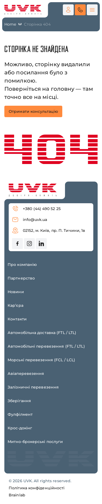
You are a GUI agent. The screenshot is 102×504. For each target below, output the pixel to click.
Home (10, 24)
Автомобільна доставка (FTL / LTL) (42, 332)
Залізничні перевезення (33, 387)
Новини (16, 291)
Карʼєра (15, 305)
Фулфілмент (20, 414)
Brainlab (17, 495)
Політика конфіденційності (37, 487)
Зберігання (19, 400)
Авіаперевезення (26, 373)
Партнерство (21, 278)
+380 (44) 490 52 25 (36, 208)
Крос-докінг (20, 428)
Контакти (17, 319)
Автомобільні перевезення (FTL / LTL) (46, 346)
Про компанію (22, 264)
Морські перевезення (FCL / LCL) (41, 359)
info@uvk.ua (29, 219)
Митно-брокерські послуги (35, 441)
